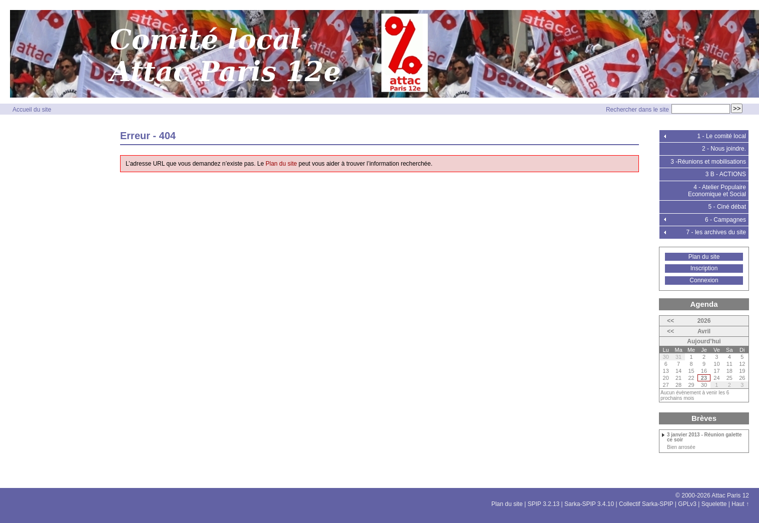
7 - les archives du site (716, 232)
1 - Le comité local (721, 136)
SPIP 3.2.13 (543, 503)
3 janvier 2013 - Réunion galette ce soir (704, 437)
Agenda (703, 304)
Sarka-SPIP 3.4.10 (589, 503)
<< (670, 320)
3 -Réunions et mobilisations (708, 161)
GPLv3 (687, 503)
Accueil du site (32, 109)
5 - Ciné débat (727, 206)
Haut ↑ (740, 503)
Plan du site (281, 163)
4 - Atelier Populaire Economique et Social (717, 191)
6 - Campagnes (725, 219)
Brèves (703, 418)
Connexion (703, 280)
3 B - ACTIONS (725, 174)
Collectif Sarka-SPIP (646, 503)
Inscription (704, 268)
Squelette (714, 503)
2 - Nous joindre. (724, 148)
